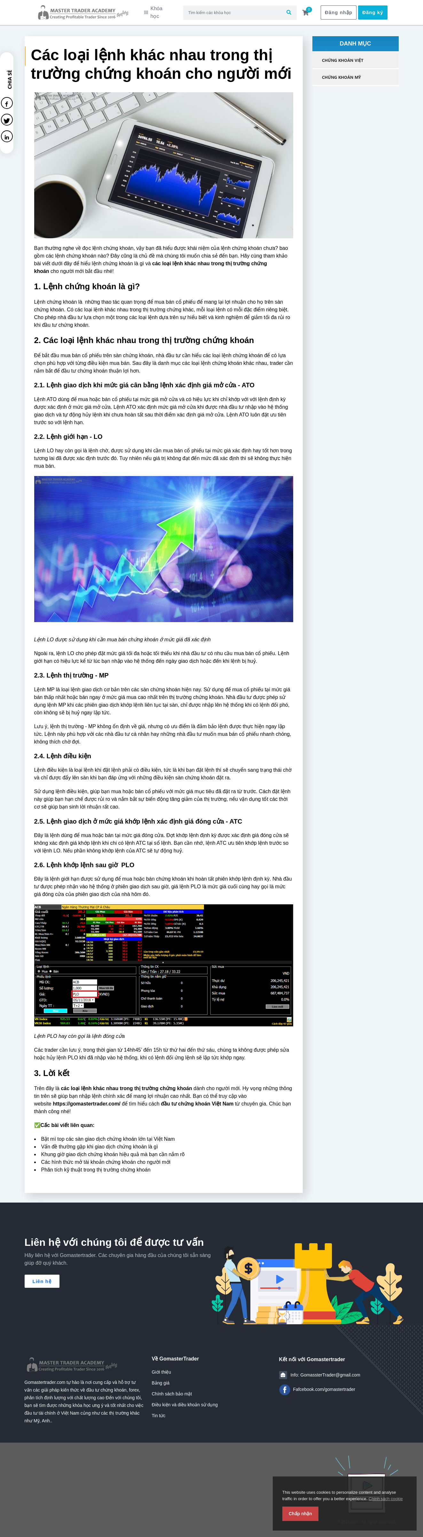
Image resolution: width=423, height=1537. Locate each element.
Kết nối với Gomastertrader (312, 1355)
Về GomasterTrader (175, 1355)
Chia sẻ (9, 75)
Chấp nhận (300, 1513)
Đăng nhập (338, 10)
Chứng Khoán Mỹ (341, 73)
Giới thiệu (161, 1368)
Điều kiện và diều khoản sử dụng (185, 1400)
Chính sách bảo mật (172, 1390)
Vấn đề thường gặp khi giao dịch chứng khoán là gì (99, 1143)
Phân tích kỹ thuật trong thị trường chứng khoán (96, 1166)
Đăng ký (372, 10)
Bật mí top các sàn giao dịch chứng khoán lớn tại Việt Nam (108, 1135)
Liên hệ (42, 1277)
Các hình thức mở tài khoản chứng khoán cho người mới (106, 1158)
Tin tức (159, 1411)
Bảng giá (160, 1379)
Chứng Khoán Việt (343, 56)
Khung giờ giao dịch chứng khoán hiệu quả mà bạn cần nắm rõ (113, 1150)
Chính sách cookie (386, 1498)
